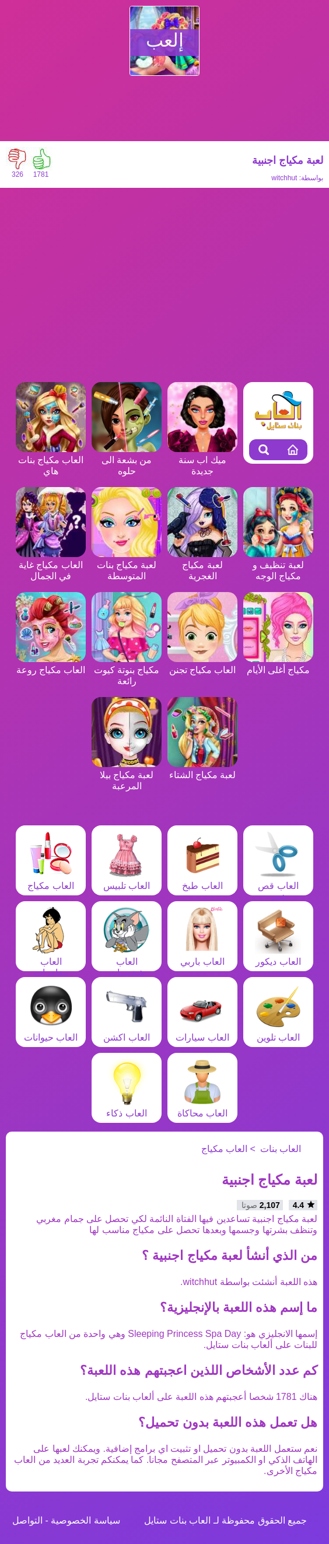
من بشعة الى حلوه (127, 460)
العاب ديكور (278, 956)
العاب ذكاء (126, 1107)
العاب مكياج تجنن (202, 664)
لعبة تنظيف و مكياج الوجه (278, 565)
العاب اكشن (126, 1031)
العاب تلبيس (126, 880)
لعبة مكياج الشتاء (202, 769)
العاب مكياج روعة (51, 664)
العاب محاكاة (202, 1107)
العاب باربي (202, 956)
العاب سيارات (202, 1031)
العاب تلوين (278, 1031)
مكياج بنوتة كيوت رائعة (127, 670)
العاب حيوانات (51, 1031)
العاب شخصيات (126, 962)
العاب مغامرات (50, 962)
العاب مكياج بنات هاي (51, 460)
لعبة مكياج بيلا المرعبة (127, 775)
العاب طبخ (202, 880)
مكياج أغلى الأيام (278, 664)
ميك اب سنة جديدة (202, 460)
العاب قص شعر (278, 886)
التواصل (27, 1520)
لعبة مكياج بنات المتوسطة (127, 565)
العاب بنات (280, 1149)
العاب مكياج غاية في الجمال (51, 565)
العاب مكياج (50, 880)
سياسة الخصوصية (85, 1520)
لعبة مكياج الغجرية (202, 565)
